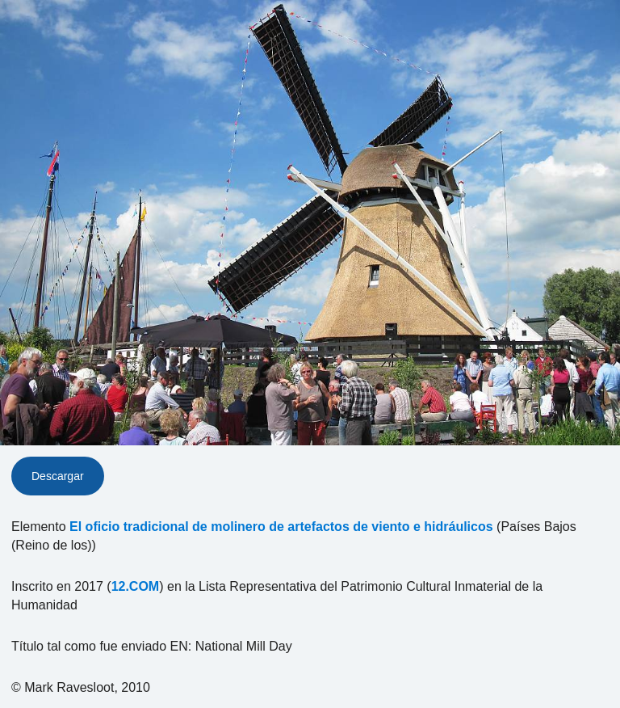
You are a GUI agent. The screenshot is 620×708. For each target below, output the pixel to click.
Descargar (57, 476)
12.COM (135, 586)
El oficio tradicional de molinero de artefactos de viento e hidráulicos (281, 526)
